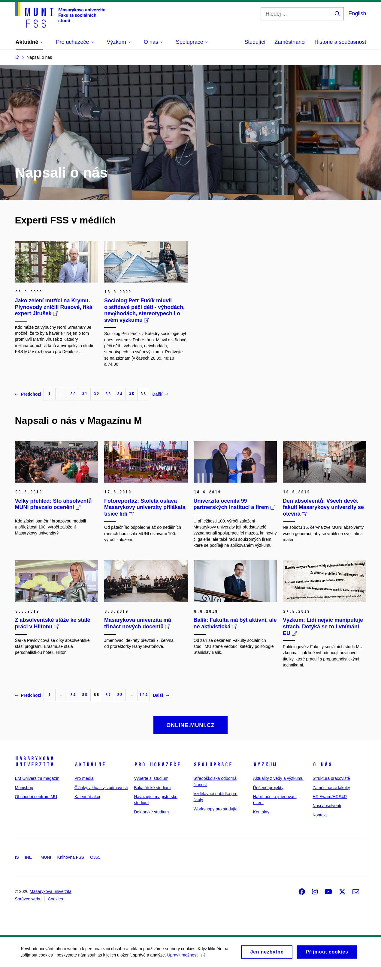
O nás (322, 764)
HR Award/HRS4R (330, 796)
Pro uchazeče (157, 764)
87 (108, 694)
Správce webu (28, 899)
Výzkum (265, 764)
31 (85, 394)
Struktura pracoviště (331, 778)
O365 (95, 857)
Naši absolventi (327, 805)
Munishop (24, 787)
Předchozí (28, 394)
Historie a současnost (340, 42)
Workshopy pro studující (215, 809)
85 (85, 694)
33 (108, 394)
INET (30, 857)
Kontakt (320, 815)
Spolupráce (212, 764)
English (357, 13)
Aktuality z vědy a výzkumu (278, 778)
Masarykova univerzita (34, 761)
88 (120, 694)
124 (143, 694)
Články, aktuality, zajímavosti (101, 787)
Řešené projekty (268, 787)
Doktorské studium (151, 812)
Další (160, 394)
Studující (254, 42)
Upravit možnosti (186, 957)
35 (132, 394)
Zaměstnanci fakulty (331, 787)
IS (17, 857)
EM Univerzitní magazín (37, 778)
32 (96, 394)
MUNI (46, 857)
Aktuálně (90, 764)
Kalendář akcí (87, 796)
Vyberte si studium (151, 778)
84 (73, 694)
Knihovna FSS (70, 857)
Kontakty (261, 812)
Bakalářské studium (152, 787)
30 (73, 394)
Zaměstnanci (289, 42)
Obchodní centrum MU (36, 796)
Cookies (55, 899)
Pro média (84, 778)
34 (120, 394)
